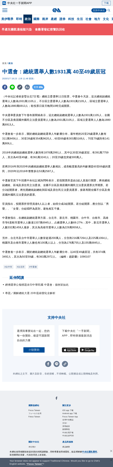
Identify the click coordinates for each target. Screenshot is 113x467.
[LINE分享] (12, 87)
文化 (106, 19)
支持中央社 (99, 10)
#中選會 (33, 267)
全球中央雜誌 (68, 421)
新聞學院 (66, 431)
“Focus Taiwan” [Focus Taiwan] (34, 464)
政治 (28, 19)
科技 (71, 19)
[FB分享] (4, 87)
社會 (88, 19)
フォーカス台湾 (36, 414)
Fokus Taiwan (35, 417)
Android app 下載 (70, 414)
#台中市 (8, 267)
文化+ (65, 424)
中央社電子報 (68, 435)
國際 (36, 19)
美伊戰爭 (7, 19)
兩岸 (45, 19)
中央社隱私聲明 (89, 452)
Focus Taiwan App (71, 417)
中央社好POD (69, 438)
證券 (62, 19)
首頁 (4, 63)
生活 (80, 19)
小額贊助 (34, 349)
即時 (19, 19)
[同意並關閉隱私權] (111, 451)
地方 (97, 19)
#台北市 (21, 267)
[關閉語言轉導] (111, 460)
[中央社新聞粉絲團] (56, 398)
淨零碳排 (66, 428)
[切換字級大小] (27, 87)
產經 (54, 19)
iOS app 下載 (68, 410)
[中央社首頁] (57, 10)
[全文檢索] (109, 10)
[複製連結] (19, 87)
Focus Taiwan (35, 410)
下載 (106, 3)
